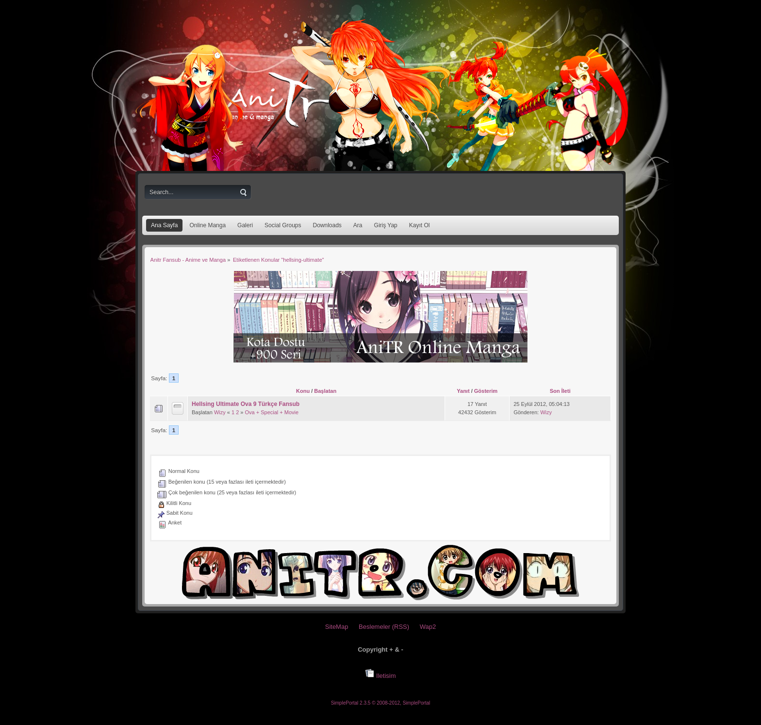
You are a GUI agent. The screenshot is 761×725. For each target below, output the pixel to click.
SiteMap (336, 626)
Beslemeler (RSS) (384, 626)
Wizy (220, 412)
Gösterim (485, 391)
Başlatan (325, 391)
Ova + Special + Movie (272, 412)
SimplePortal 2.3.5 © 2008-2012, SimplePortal (380, 703)
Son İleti (560, 391)
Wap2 (428, 626)
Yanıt (463, 391)
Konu (303, 391)
